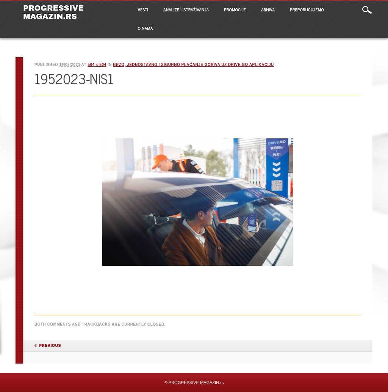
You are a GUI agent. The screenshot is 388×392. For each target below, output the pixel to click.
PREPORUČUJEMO (307, 9)
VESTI (143, 9)
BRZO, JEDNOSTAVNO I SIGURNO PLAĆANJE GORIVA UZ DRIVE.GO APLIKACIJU (193, 65)
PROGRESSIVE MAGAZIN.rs (53, 12)
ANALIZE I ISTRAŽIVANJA (186, 9)
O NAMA (145, 28)
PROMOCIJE (235, 9)
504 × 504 (97, 65)
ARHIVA (268, 9)
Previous (50, 345)
